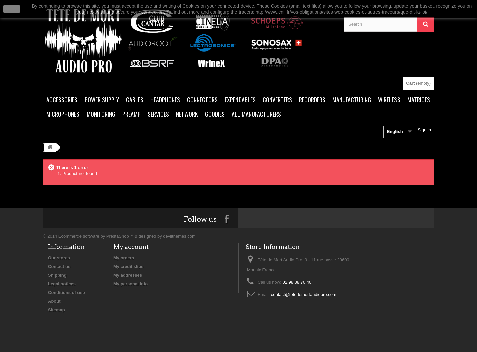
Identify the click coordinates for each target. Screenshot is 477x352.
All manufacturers (256, 114)
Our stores (59, 257)
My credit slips (128, 266)
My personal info (130, 283)
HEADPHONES (165, 99)
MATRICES (418, 99)
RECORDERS (312, 99)
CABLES (134, 99)
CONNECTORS (202, 99)
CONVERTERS (277, 99)
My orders (123, 257)
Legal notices (62, 283)
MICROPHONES (63, 114)
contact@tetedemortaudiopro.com (303, 294)
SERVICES (158, 114)
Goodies (215, 114)
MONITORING (101, 114)
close (11, 9)
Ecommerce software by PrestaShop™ (95, 236)
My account (131, 246)
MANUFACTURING (351, 99)
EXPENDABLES (240, 99)
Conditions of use (66, 292)
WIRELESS (389, 99)
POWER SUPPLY (102, 99)
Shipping (57, 275)
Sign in (424, 129)
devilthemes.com (179, 236)
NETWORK (187, 114)
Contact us (59, 266)
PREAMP (131, 114)
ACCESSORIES (61, 99)
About (54, 301)
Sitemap (56, 309)
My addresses (127, 275)
